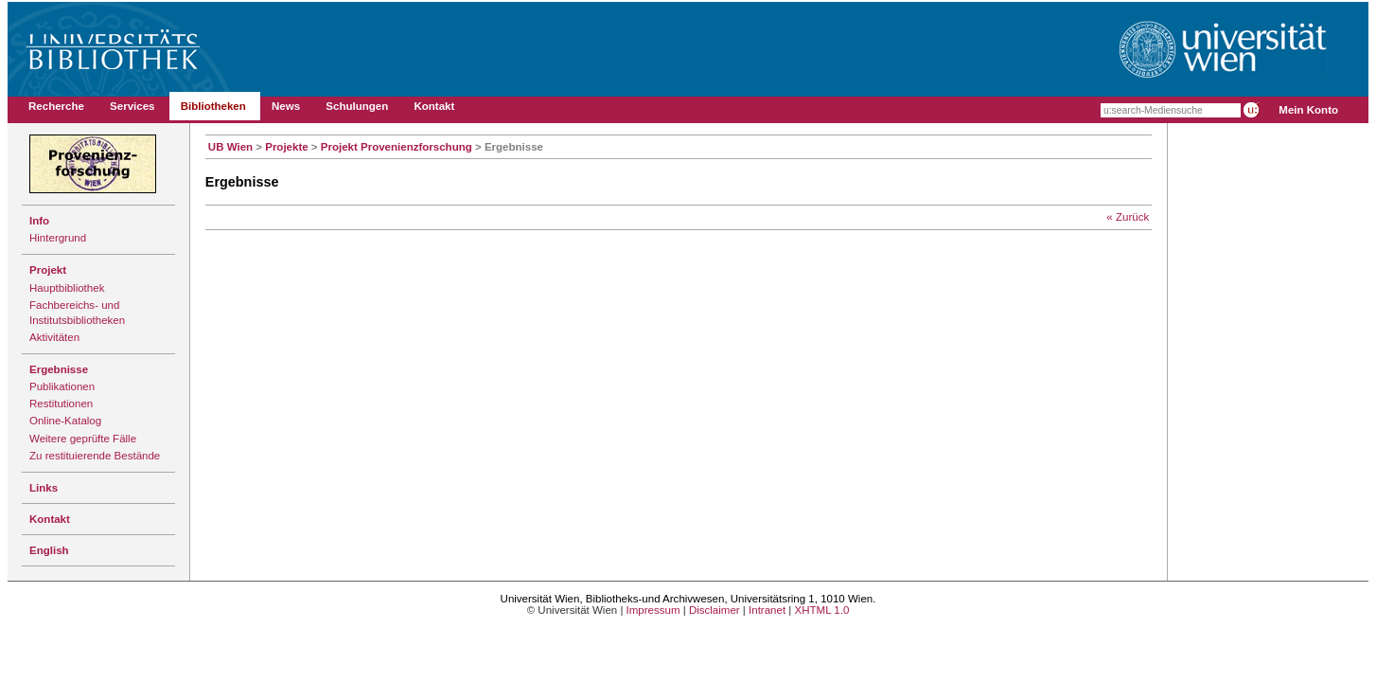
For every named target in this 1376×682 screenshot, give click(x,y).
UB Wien (230, 147)
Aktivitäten (54, 337)
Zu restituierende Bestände (94, 455)
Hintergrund (57, 237)
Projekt (47, 270)
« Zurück (1127, 217)
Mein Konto (1308, 110)
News (286, 106)
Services (132, 106)
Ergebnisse (58, 369)
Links (43, 488)
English (49, 550)
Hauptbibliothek (66, 288)
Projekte (286, 147)
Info (39, 220)
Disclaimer (714, 610)
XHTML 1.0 (822, 610)
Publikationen (62, 386)
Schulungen (357, 106)
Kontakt (434, 106)
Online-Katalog (65, 420)
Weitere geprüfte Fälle (82, 438)
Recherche (56, 106)
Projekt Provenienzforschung (396, 147)
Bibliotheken (213, 106)
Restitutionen (61, 403)
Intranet (767, 610)
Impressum (653, 610)
